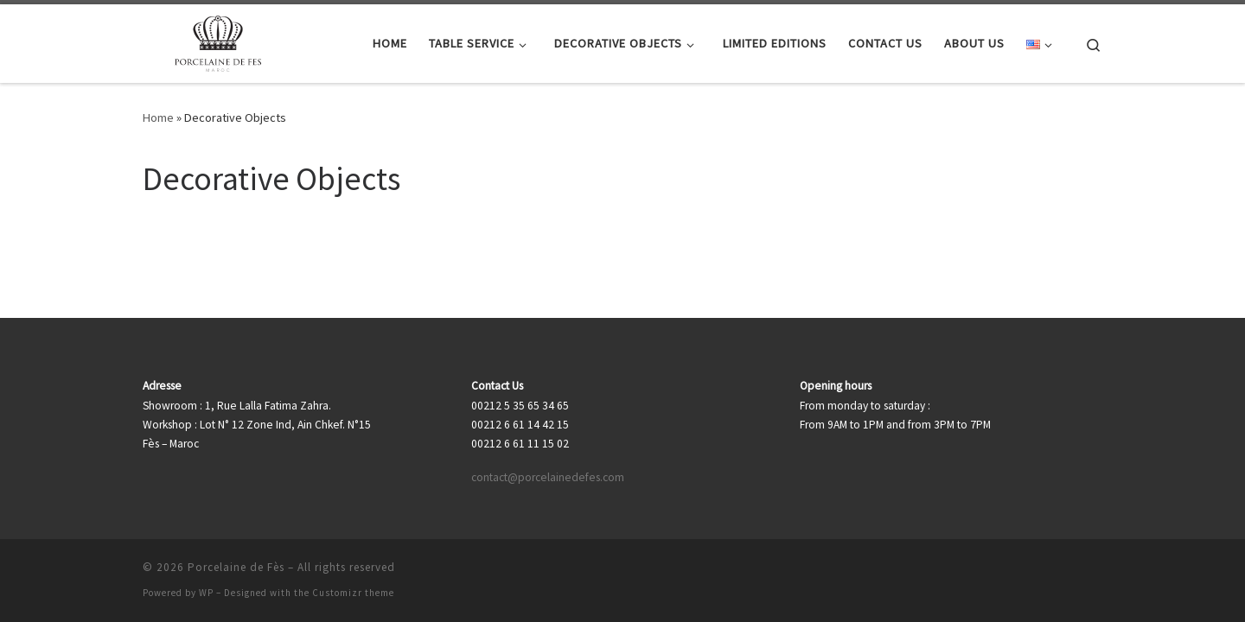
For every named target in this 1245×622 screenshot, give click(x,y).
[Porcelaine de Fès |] (218, 40)
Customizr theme (353, 593)
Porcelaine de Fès (236, 567)
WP (206, 593)
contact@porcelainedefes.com (547, 477)
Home (158, 117)
